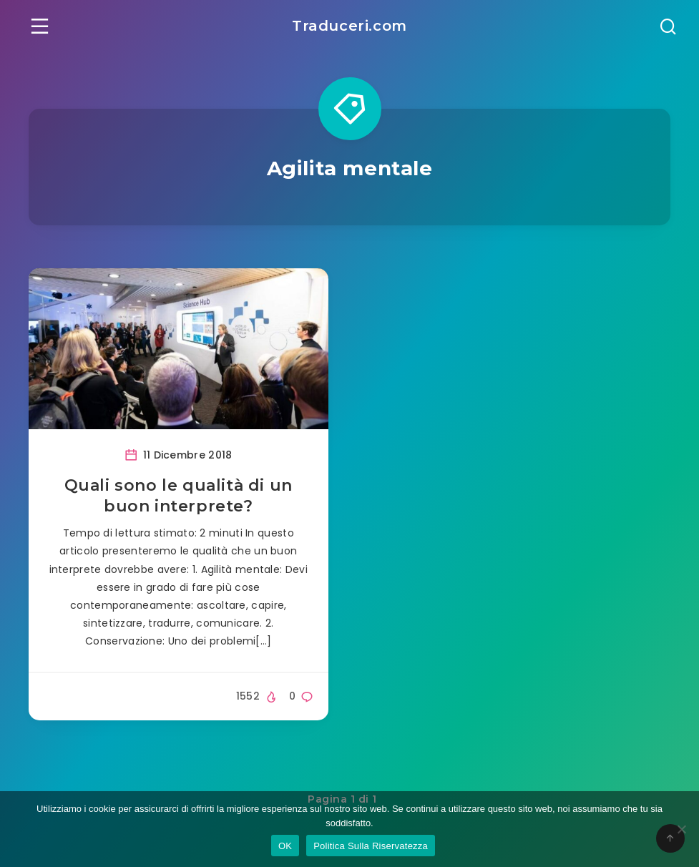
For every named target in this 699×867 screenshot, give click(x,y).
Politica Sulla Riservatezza (370, 846)
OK (285, 846)
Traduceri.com (349, 25)
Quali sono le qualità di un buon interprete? (178, 496)
